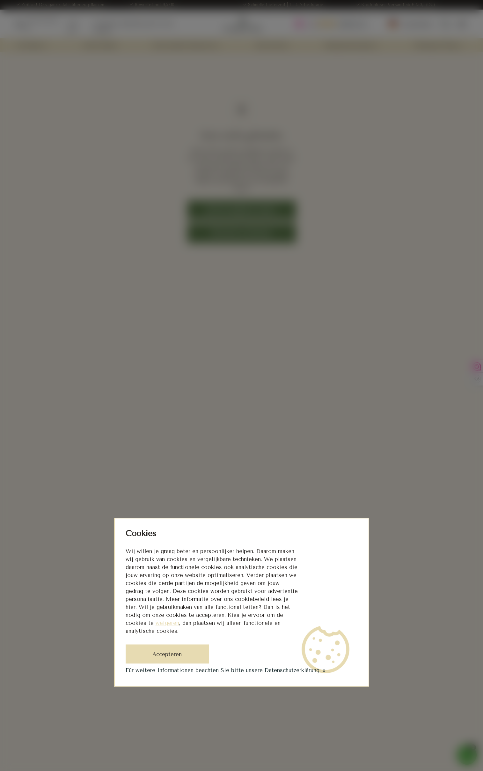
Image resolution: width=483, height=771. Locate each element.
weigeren (167, 623)
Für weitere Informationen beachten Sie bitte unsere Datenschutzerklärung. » (226, 670)
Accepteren (167, 654)
